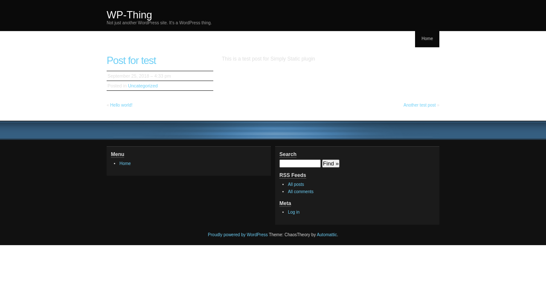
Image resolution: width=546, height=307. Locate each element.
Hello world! (121, 105)
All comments (301, 191)
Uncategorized (143, 85)
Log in (293, 212)
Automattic (327, 234)
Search (287, 154)
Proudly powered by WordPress (237, 234)
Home (427, 38)
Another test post (420, 105)
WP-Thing (129, 14)
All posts (296, 184)
